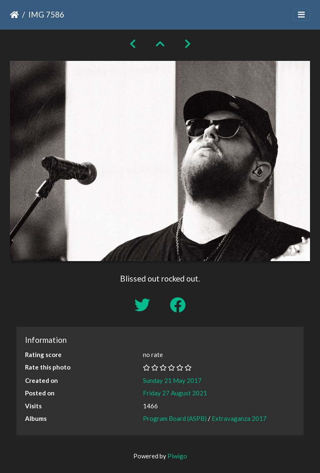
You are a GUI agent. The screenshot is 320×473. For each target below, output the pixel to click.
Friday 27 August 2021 (175, 393)
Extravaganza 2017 (239, 418)
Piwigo (177, 456)
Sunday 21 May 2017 (172, 380)
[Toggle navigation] (301, 15)
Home (14, 14)
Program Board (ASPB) (175, 418)
